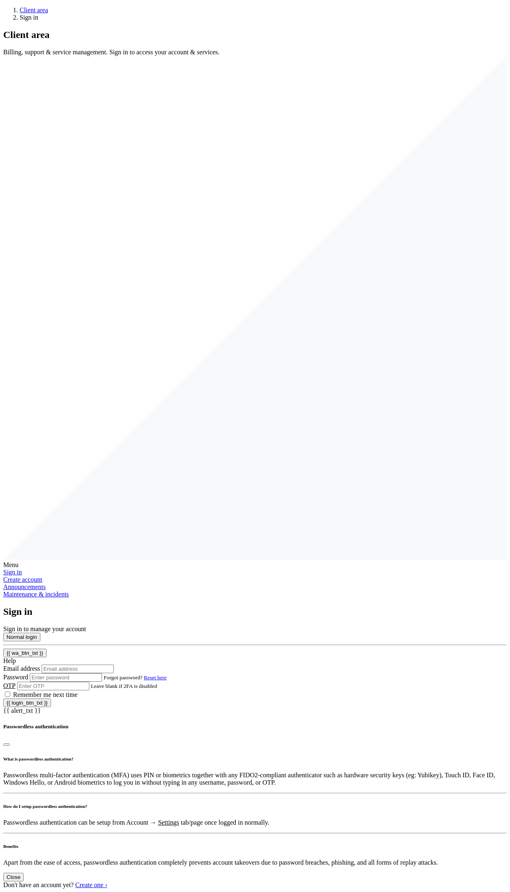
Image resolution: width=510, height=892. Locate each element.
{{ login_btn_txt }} (27, 703)
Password (15, 677)
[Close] (6, 744)
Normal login (22, 637)
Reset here (155, 677)
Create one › (91, 884)
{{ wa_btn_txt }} (25, 653)
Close (13, 877)
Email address (21, 668)
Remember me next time (45, 694)
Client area (34, 10)
